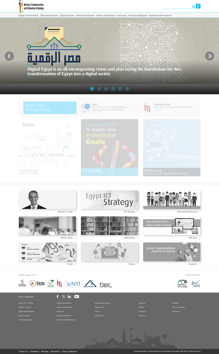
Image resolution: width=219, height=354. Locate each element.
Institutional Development (160, 15)
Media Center (67, 238)
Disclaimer (176, 311)
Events (70, 264)
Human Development (85, 15)
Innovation (122, 15)
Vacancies (193, 264)
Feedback (175, 303)
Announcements (162, 104)
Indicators (193, 238)
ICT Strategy (129, 212)
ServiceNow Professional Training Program (173, 107)
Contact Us (142, 315)
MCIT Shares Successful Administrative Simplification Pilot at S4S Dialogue (109, 108)
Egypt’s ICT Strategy (26, 303)
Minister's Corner (65, 212)
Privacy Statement (178, 307)
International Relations (187, 212)
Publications (129, 238)
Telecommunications (49, 15)
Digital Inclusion (67, 15)
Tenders (131, 264)
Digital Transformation (29, 15)
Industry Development (106, 15)
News (94, 104)
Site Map (44, 351)
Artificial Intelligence (137, 15)
